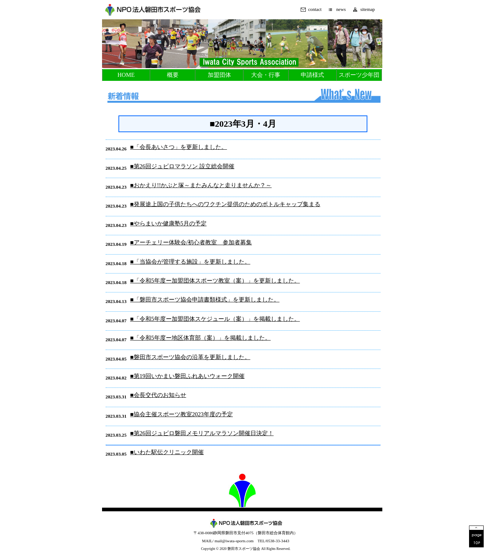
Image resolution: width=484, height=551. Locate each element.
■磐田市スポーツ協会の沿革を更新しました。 (190, 357)
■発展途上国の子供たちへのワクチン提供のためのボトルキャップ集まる (225, 204)
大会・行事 (265, 75)
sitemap (367, 9)
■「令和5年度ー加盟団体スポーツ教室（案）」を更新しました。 (215, 281)
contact (314, 9)
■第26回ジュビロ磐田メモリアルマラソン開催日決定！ (202, 433)
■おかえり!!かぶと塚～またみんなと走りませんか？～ (201, 185)
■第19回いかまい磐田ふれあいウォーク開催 (187, 376)
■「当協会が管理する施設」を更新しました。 (190, 262)
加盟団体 (219, 75)
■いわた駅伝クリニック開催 (167, 452)
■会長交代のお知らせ (158, 395)
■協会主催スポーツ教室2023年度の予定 (181, 414)
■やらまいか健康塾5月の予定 (168, 223)
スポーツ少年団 (359, 75)
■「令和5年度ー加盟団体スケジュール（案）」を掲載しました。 (215, 319)
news (341, 9)
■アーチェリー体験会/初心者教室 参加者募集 (191, 242)
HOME (125, 75)
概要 (173, 75)
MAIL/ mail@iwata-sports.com (227, 541)
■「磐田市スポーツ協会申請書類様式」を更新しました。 (205, 299)
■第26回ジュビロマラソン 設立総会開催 (182, 166)
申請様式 (312, 75)
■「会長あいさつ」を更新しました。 (178, 147)
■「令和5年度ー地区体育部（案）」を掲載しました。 (200, 338)
